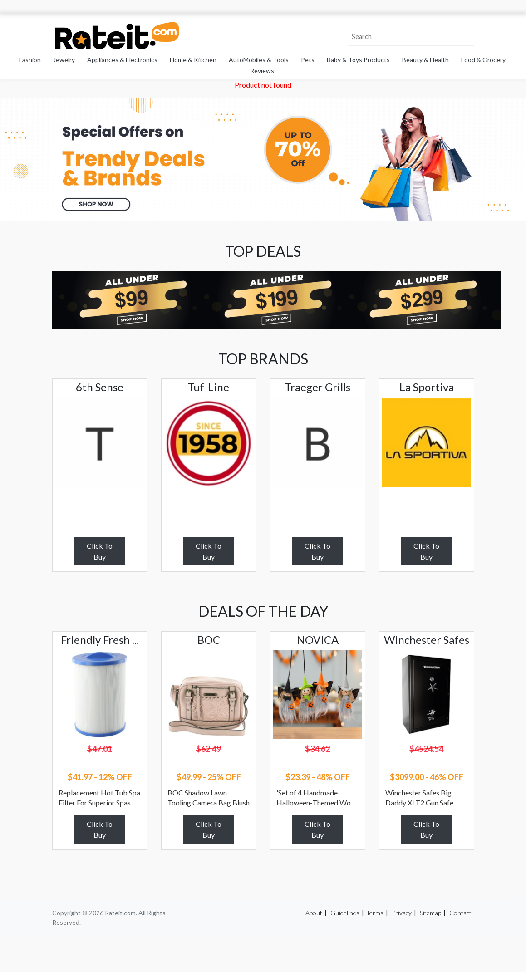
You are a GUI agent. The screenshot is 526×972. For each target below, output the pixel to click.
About (313, 913)
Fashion (30, 60)
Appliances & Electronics (122, 60)
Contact (460, 913)
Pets (308, 60)
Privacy (402, 913)
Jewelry (64, 60)
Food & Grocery (483, 60)
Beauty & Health (425, 60)
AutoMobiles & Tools (259, 60)
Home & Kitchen (193, 60)
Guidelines (344, 913)
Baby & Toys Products (358, 60)
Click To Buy (100, 551)
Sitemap (430, 913)
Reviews (262, 70)
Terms (374, 913)
